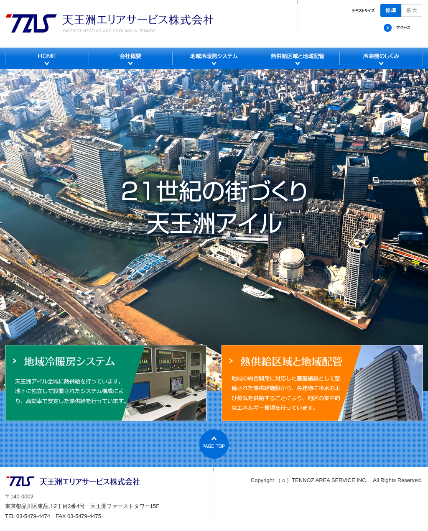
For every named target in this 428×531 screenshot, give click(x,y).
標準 (390, 10)
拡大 (411, 10)
